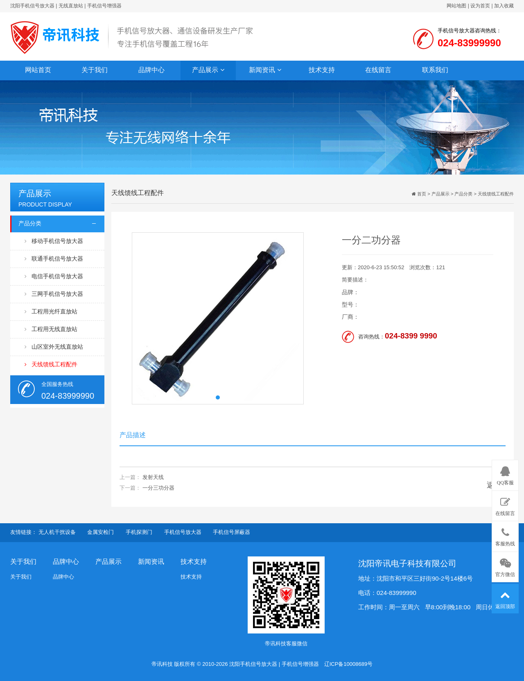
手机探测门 (139, 532)
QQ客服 (505, 474)
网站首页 (38, 69)
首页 (421, 193)
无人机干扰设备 (57, 532)
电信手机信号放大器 (54, 276)
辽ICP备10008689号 (348, 664)
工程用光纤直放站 (51, 311)
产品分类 (29, 223)
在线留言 (378, 69)
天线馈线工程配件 (51, 364)
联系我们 (435, 69)
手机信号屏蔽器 (231, 532)
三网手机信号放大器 (54, 294)
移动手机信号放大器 (54, 241)
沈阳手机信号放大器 (32, 6)
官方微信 (505, 566)
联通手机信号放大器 (54, 258)
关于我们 (94, 69)
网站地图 (456, 6)
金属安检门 (100, 532)
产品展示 (208, 70)
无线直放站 (71, 6)
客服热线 (505, 535)
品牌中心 (151, 69)
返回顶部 (505, 598)
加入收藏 (504, 6)
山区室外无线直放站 (54, 346)
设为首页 (480, 6)
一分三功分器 (158, 488)
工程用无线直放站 (51, 329)
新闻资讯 (265, 70)
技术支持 (322, 69)
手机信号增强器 (104, 6)
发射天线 (153, 477)
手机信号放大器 (182, 532)
